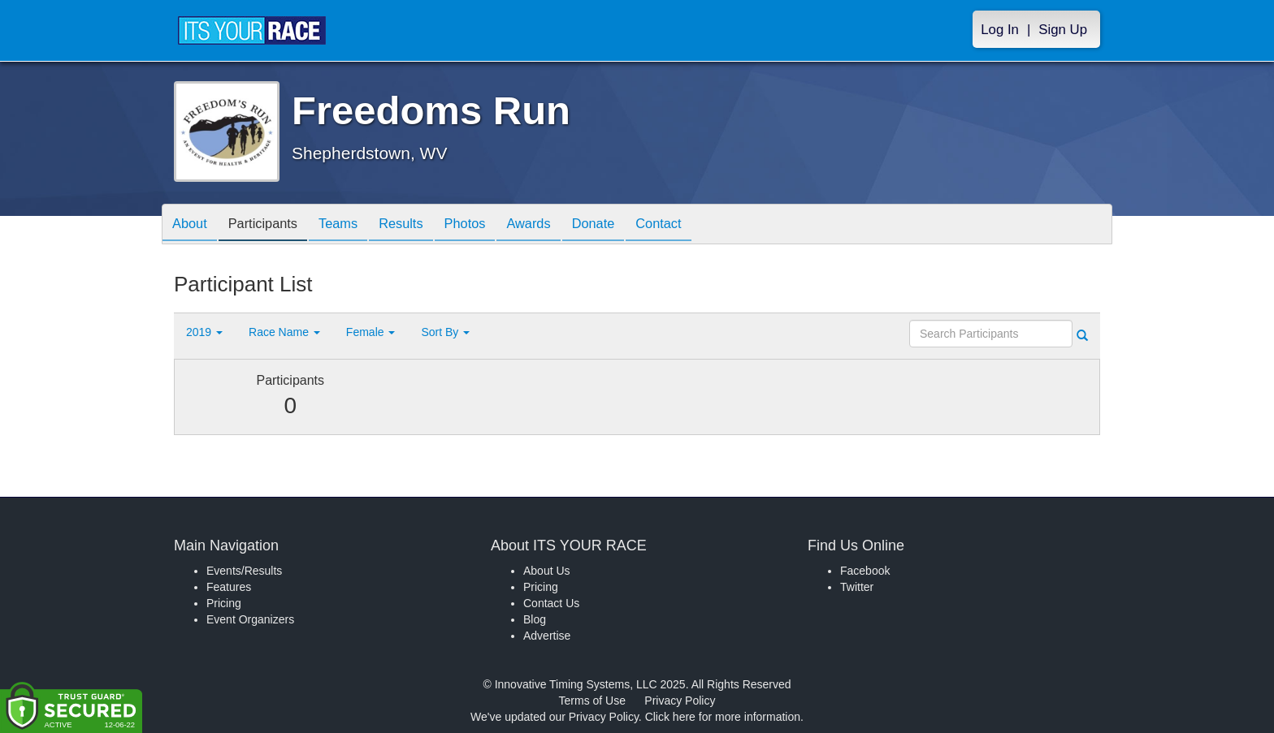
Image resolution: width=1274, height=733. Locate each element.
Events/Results (244, 570)
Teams (354, 225)
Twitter (856, 586)
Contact (704, 225)
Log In (1000, 29)
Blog (534, 619)
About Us (546, 570)
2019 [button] (204, 332)
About (192, 225)
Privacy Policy (679, 700)
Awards (562, 225)
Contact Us (551, 603)
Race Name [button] (284, 332)
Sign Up (1062, 29)
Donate (633, 225)
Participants (272, 225)
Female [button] (371, 332)
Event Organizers (250, 619)
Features (228, 586)
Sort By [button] (445, 332)
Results (422, 225)
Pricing (223, 603)
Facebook (865, 570)
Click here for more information (722, 716)
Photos (492, 225)
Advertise (546, 635)
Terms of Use (592, 700)
